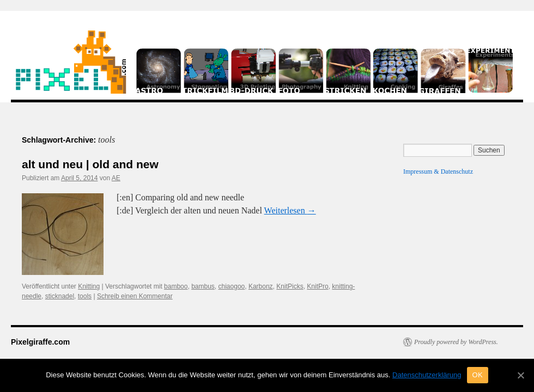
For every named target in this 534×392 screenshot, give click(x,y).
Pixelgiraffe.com (40, 342)
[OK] (520, 375)
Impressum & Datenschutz (438, 171)
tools (85, 296)
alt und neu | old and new (90, 164)
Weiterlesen (290, 210)
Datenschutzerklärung (426, 375)
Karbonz (260, 286)
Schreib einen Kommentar (135, 296)
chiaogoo (232, 286)
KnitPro (317, 286)
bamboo (175, 286)
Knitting (89, 286)
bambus (203, 286)
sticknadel (59, 296)
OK (477, 375)
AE (116, 178)
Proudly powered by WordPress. (456, 342)
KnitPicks (289, 286)
